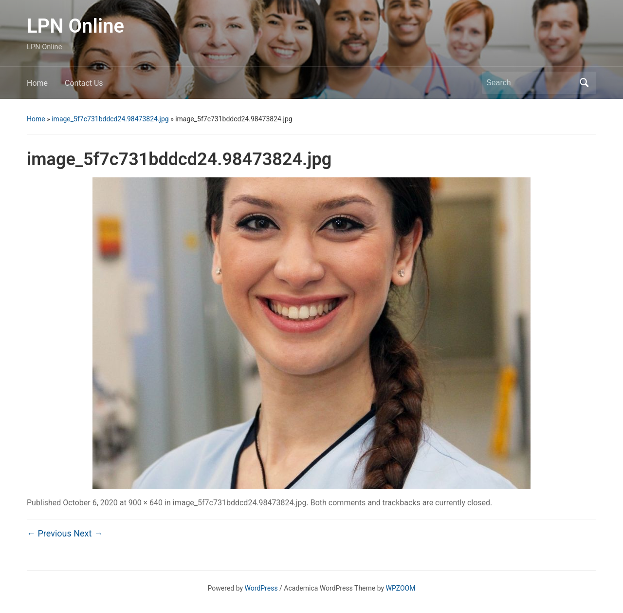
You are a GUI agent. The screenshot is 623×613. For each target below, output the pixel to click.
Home (37, 83)
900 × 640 (145, 502)
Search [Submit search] (584, 83)
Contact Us (84, 83)
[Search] (530, 83)
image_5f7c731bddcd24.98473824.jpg (110, 119)
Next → (88, 533)
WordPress (261, 588)
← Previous (49, 533)
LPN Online (75, 26)
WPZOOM (401, 588)
